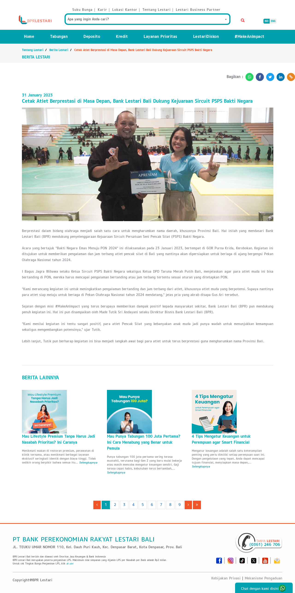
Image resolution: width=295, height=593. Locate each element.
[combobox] (147, 19)
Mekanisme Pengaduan (263, 578)
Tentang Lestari (32, 49)
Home (29, 37)
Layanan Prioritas (160, 37)
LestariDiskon (206, 37)
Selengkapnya (88, 462)
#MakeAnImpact (249, 37)
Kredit (122, 37)
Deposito (91, 37)
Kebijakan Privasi (226, 578)
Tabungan (59, 37)
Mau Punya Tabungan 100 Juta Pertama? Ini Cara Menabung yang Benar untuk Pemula (143, 442)
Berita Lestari (58, 49)
